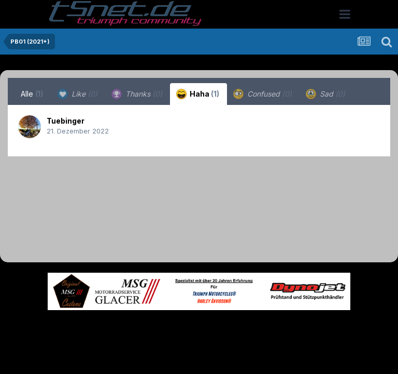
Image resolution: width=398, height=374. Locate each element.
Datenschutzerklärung (205, 326)
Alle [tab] (32, 93)
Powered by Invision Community (199, 348)
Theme (142, 326)
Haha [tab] (197, 94)
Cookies (302, 326)
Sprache (99, 326)
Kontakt (265, 326)
